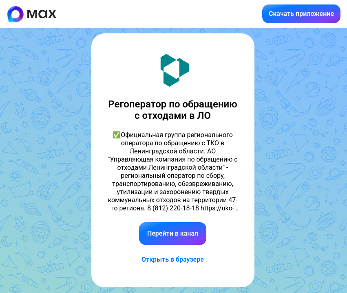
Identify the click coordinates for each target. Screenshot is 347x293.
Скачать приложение (301, 13)
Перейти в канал (172, 233)
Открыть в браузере (172, 259)
